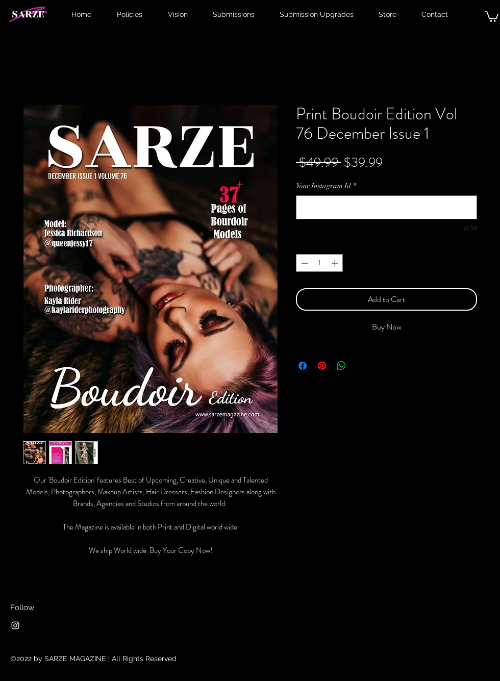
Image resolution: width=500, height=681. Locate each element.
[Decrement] (303, 263)
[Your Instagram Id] (386, 207)
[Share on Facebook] (302, 366)
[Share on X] (361, 366)
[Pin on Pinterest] (322, 366)
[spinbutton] (320, 263)
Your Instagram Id (326, 186)
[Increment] (336, 263)
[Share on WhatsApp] (341, 366)
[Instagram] (15, 625)
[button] (491, 16)
